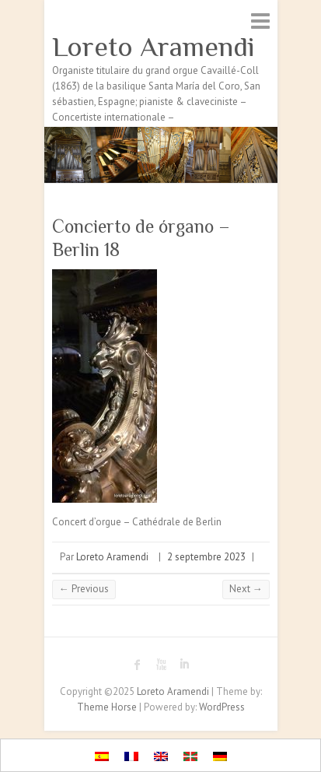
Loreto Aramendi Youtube (161, 664)
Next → (246, 588)
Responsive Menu (260, 20)
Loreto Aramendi (153, 46)
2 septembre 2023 (206, 556)
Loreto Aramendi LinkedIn (184, 664)
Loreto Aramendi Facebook (137, 664)
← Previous (84, 588)
